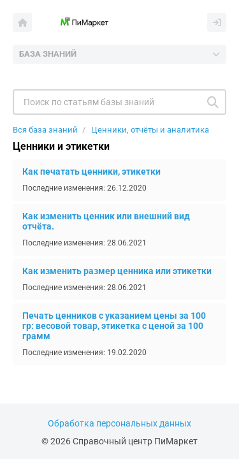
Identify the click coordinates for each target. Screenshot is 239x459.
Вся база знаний (45, 130)
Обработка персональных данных (119, 423)
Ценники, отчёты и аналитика (150, 130)
